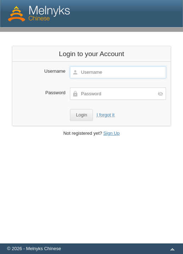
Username (54, 71)
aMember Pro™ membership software (99, 239)
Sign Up (112, 133)
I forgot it (105, 114)
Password (55, 92)
